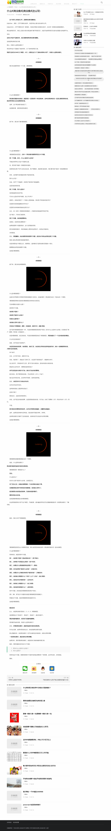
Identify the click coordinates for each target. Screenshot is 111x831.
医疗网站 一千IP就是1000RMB (33, 792)
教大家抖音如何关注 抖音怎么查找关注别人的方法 (39, 766)
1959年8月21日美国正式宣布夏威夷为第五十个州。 (86, 53)
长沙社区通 (16, 822)
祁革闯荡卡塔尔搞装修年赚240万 (82, 112)
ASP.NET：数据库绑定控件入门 (81, 103)
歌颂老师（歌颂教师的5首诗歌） (82, 109)
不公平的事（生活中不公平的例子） (82, 120)
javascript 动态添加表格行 (32, 805)
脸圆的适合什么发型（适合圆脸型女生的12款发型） (86, 86)
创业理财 (58, 2)
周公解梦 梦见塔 (92, 75)
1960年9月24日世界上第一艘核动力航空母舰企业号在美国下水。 (89, 79)
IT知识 (82, 2)
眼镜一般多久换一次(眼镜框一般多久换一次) (37, 714)
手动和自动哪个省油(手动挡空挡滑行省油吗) (37, 779)
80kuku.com (26, 14)
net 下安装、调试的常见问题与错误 (82, 62)
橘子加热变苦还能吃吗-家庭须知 (82, 118)
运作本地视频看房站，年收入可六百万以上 (37, 740)
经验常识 (50, 2)
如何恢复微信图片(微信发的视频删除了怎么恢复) (85, 65)
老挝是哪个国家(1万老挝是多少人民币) (35, 727)
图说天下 (74, 2)
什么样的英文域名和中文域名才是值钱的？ (37, 688)
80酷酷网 (10, 7)
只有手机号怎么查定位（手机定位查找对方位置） (85, 123)
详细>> (26, 690)
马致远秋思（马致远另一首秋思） (82, 68)
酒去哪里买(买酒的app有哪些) (95, 59)
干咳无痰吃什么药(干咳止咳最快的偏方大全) (55, 680)
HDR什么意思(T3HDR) (15, 680)
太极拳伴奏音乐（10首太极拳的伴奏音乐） (84, 83)
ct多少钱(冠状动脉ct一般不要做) (92, 88)
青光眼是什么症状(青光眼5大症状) (82, 56)
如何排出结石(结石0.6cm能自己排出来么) (84, 115)
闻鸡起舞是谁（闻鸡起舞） (80, 94)
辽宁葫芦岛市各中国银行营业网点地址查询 (84, 97)
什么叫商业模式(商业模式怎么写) (27, 7)
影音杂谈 (66, 2)
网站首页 (34, 2)
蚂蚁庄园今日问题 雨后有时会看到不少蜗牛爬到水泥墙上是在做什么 (89, 71)
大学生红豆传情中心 (95, 109)
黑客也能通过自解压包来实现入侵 (34, 701)
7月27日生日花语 (78, 50)
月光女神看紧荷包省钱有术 (80, 59)
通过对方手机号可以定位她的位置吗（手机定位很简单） (87, 91)
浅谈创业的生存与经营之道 (80, 75)
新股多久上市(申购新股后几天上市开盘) (36, 753)
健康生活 (42, 2)
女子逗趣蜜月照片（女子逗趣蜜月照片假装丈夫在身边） (87, 100)
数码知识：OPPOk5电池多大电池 (82, 106)
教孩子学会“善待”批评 (96, 56)
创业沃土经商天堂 (79, 88)
